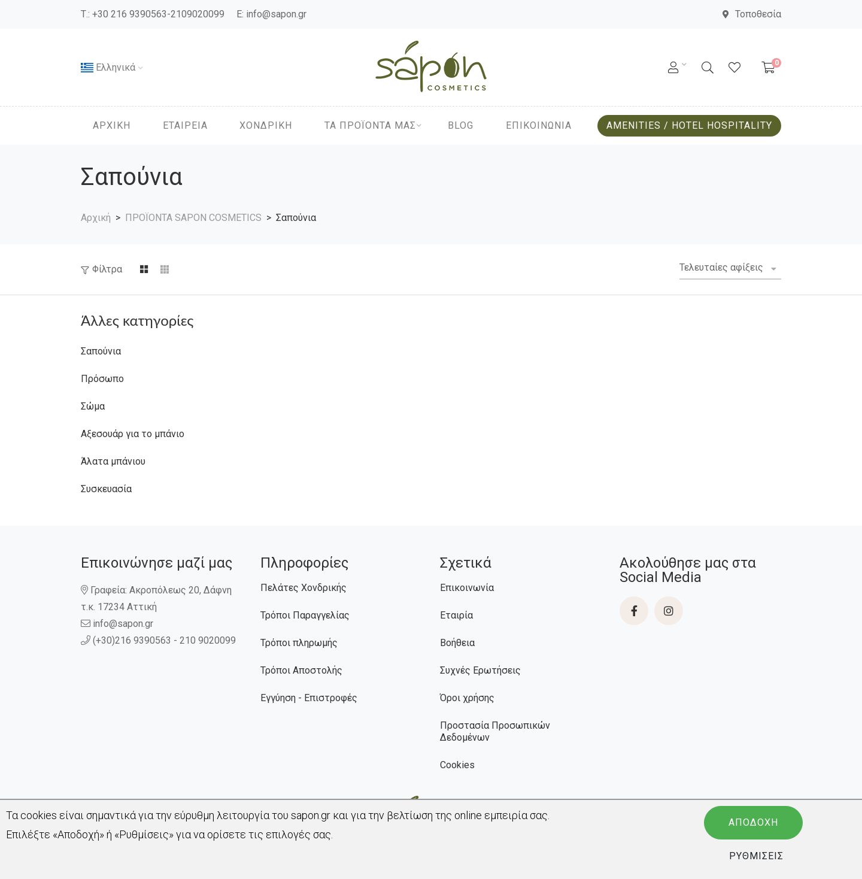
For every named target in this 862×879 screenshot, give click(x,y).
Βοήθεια (457, 642)
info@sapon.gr (276, 14)
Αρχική (96, 217)
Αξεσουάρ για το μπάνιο (132, 434)
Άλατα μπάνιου (113, 461)
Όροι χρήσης (467, 698)
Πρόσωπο (102, 378)
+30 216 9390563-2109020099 (158, 14)
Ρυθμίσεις (756, 856)
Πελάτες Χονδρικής (303, 587)
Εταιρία (456, 615)
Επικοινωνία (467, 587)
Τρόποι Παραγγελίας (305, 615)
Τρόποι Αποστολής (301, 670)
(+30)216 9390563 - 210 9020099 (159, 640)
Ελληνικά (108, 67)
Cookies (457, 765)
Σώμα (93, 406)
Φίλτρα (107, 269)
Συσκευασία (106, 489)
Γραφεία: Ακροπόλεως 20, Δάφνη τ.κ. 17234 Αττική (156, 598)
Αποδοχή (753, 822)
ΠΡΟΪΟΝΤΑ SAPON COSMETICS (193, 217)
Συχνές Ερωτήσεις (480, 670)
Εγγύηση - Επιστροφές (308, 698)
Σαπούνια (101, 351)
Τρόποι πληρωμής (299, 642)
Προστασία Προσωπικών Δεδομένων (495, 731)
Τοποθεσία (752, 14)
